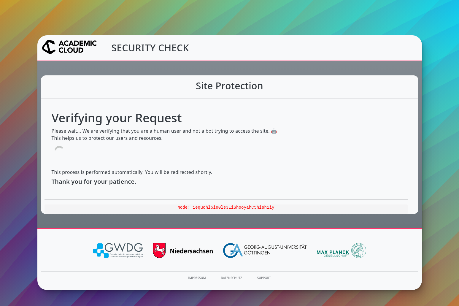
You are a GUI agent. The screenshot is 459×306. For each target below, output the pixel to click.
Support (264, 278)
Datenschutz (231, 278)
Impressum (197, 278)
